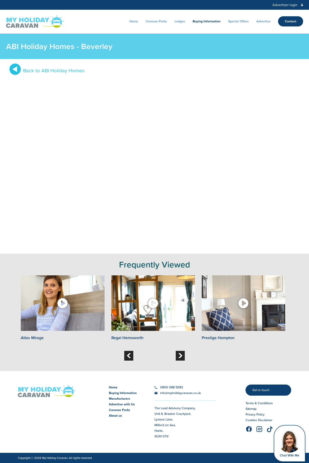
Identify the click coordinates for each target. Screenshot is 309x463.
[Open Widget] (289, 443)
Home (133, 21)
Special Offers (238, 21)
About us (115, 415)
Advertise (263, 21)
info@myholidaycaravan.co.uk (180, 393)
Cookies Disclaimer (259, 420)
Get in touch (260, 390)
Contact (290, 21)
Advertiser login (284, 4)
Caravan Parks (156, 21)
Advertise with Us (122, 404)
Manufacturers (119, 398)
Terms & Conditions (259, 403)
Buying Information (206, 21)
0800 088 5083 (171, 387)
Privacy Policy (255, 414)
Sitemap (251, 408)
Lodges (180, 21)
